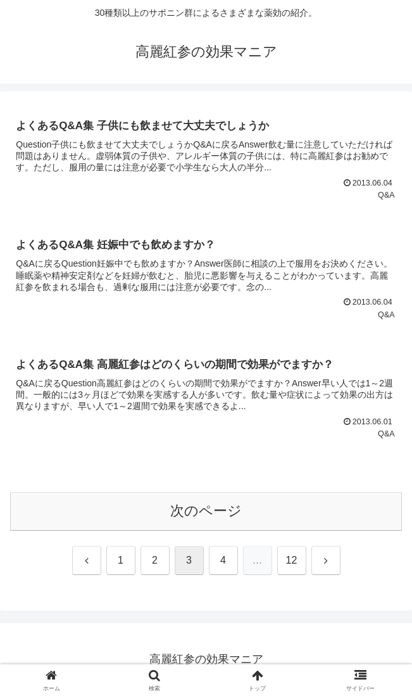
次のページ (206, 511)
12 (291, 560)
